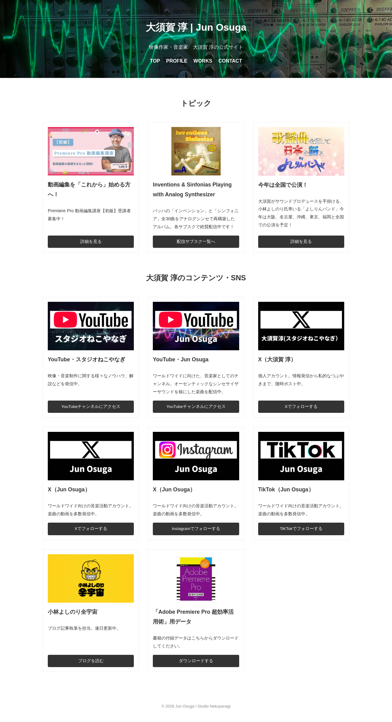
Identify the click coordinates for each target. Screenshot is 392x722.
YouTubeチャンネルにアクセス (90, 406)
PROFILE (176, 60)
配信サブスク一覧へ (196, 241)
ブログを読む (91, 661)
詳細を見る (91, 241)
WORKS (203, 60)
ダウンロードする (196, 661)
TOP (155, 60)
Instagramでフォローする (196, 528)
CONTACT (230, 60)
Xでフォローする (301, 406)
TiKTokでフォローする (301, 528)
